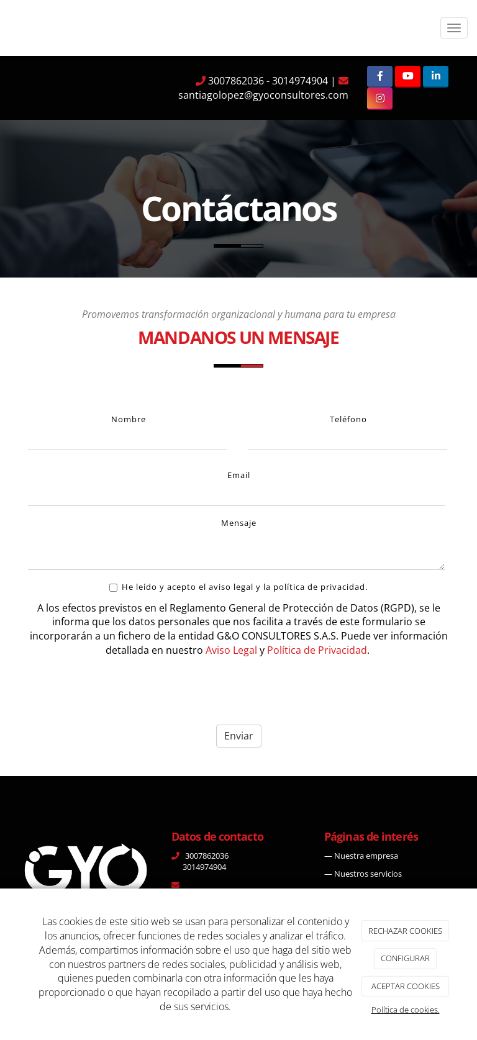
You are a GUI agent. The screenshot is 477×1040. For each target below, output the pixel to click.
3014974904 (300, 81)
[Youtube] (407, 77)
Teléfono (348, 419)
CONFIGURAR (405, 958)
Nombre (128, 419)
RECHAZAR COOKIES (405, 930)
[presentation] (122, 691)
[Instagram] (380, 98)
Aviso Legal (231, 650)
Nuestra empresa (366, 855)
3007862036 (235, 81)
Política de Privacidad (317, 650)
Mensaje (239, 522)
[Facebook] (380, 77)
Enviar (238, 736)
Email (238, 475)
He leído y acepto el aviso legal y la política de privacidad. (238, 586)
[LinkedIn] (435, 77)
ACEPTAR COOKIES (405, 986)
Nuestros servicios (368, 873)
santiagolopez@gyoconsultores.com (263, 95)
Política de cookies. (405, 1009)
